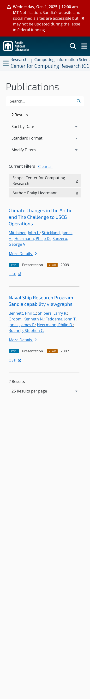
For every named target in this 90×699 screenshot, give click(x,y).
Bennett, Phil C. (22, 313)
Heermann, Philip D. (32, 238)
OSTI (15, 273)
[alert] (45, 18)
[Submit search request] (79, 101)
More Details (23, 253)
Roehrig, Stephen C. (26, 330)
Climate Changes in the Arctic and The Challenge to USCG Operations (40, 216)
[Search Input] (45, 101)
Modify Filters (30, 150)
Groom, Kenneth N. (26, 319)
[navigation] (45, 391)
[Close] (83, 18)
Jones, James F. (22, 324)
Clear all (45, 166)
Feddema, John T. (61, 319)
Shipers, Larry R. (52, 313)
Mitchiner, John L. (24, 232)
